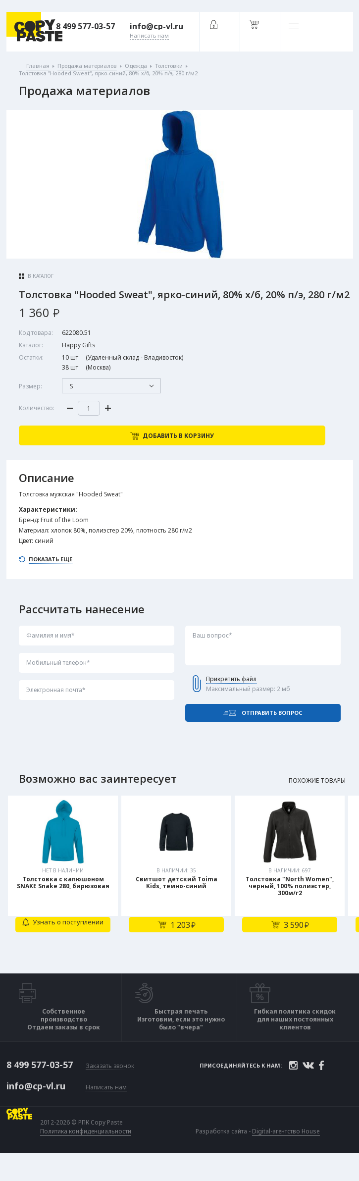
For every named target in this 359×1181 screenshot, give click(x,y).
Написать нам (106, 1109)
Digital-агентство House (288, 1152)
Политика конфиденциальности (87, 1153)
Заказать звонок (110, 1088)
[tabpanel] (64, 895)
